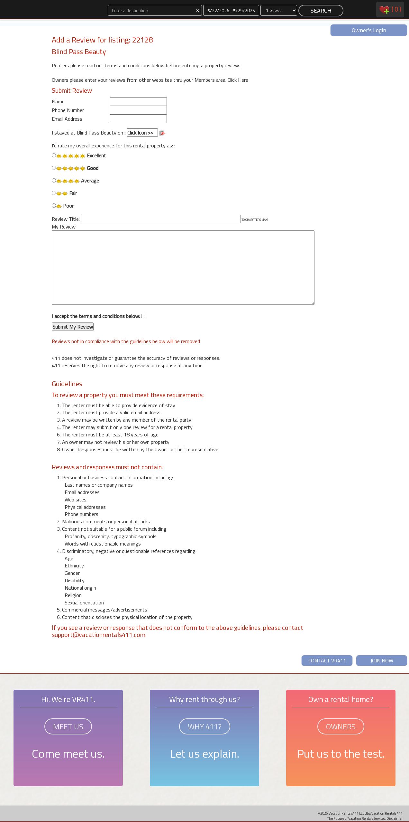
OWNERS (341, 726)
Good (75, 168)
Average (75, 180)
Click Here (238, 80)
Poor (63, 206)
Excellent (79, 155)
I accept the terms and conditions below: (98, 322)
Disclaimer (394, 818)
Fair (64, 193)
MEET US (68, 726)
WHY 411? (205, 726)
